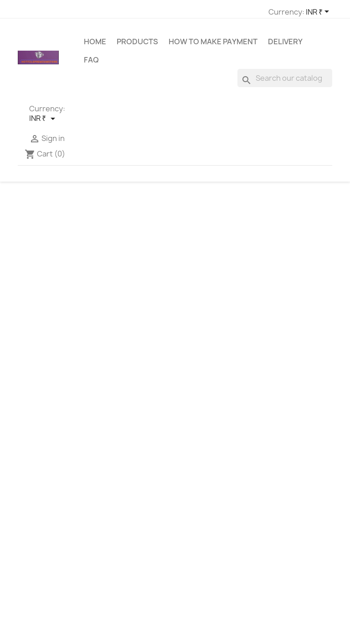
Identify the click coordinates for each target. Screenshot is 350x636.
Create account (289, 499)
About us (196, 509)
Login (108, 499)
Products (137, 46)
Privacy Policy (203, 566)
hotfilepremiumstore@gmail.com (73, 510)
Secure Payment (208, 520)
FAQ (91, 64)
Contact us (117, 487)
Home (95, 46)
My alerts (278, 511)
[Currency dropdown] (207, 12)
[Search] (284, 82)
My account (118, 511)
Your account (293, 459)
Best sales (116, 475)
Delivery (285, 46)
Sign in (274, 487)
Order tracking (286, 475)
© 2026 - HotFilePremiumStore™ (175, 624)
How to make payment (213, 46)
